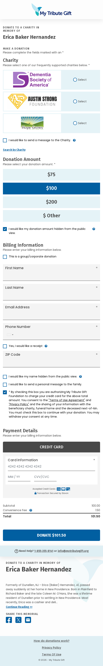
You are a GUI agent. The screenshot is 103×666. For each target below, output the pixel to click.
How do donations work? (51, 641)
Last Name (14, 287)
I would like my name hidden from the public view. (43, 376)
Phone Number (18, 326)
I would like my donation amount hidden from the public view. (47, 231)
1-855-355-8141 (43, 551)
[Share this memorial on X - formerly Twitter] (18, 619)
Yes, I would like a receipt (26, 346)
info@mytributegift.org (73, 551)
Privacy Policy (51, 648)
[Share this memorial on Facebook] (8, 619)
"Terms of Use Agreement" (67, 400)
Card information (23, 460)
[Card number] (51, 467)
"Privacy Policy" (19, 404)
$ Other (51, 216)
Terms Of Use (51, 654)
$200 (51, 202)
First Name (14, 268)
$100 (51, 188)
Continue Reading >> (19, 607)
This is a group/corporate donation (32, 256)
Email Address (17, 307)
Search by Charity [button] (14, 150)
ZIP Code (12, 354)
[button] (74, 142)
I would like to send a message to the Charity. (40, 140)
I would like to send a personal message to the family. (45, 384)
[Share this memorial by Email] (28, 619)
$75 (51, 175)
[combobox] (9, 334)
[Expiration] (19, 476)
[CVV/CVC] (45, 476)
